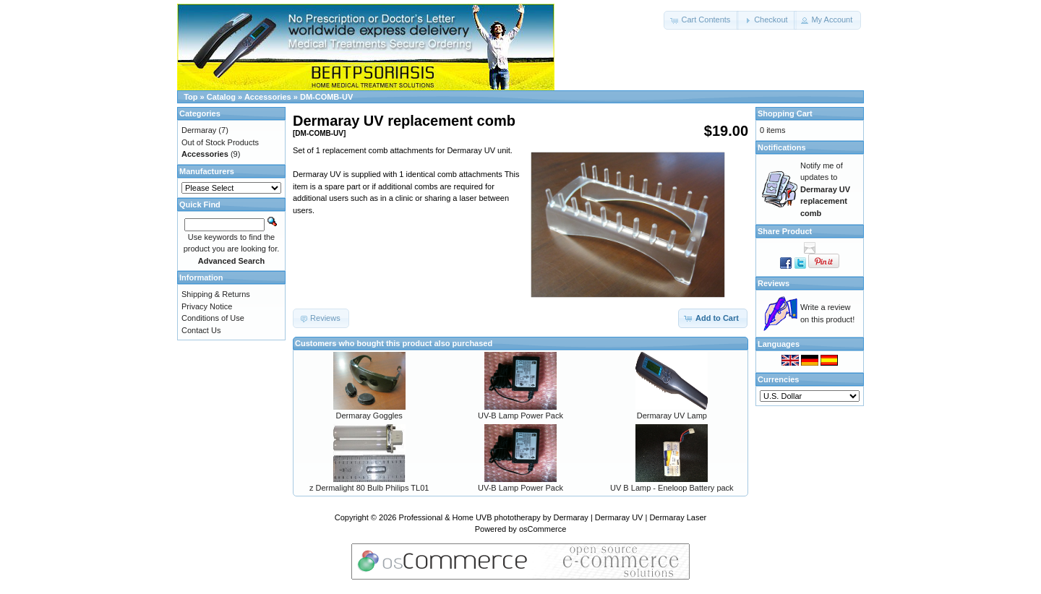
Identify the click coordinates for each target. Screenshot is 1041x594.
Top (190, 96)
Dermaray (198, 130)
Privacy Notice (206, 306)
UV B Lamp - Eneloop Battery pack (672, 487)
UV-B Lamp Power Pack (520, 415)
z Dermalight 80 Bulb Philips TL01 (369, 487)
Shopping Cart (785, 113)
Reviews (773, 283)
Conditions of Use (212, 318)
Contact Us (200, 330)
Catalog (221, 96)
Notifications (782, 147)
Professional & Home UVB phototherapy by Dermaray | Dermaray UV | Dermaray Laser (553, 517)
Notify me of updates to (825, 189)
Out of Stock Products (220, 142)
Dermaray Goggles (369, 415)
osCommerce (542, 529)
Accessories (267, 96)
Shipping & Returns (215, 294)
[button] (701, 20)
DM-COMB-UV (326, 96)
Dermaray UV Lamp (672, 415)
